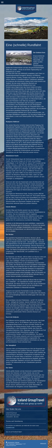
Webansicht (43, 443)
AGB (7, 444)
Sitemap (17, 442)
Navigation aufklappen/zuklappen (26, 2)
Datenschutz (19, 444)
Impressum (12, 444)
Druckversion (10, 442)
